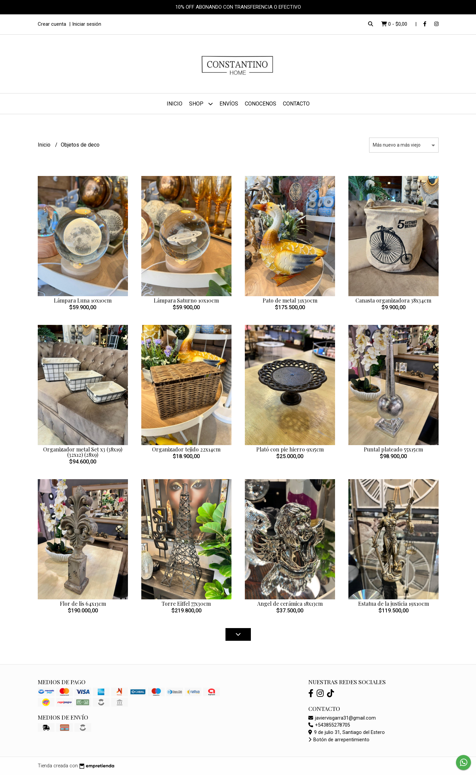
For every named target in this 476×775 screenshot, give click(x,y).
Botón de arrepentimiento (338, 740)
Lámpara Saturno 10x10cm (186, 300)
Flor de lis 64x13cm (83, 603)
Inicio (174, 104)
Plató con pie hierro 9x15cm (290, 449)
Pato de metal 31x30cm (290, 300)
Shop (201, 103)
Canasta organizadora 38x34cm (393, 300)
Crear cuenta (52, 24)
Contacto (296, 104)
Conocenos (260, 104)
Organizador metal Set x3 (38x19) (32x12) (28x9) (82, 452)
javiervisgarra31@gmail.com (342, 718)
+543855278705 (329, 725)
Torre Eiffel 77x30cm (186, 603)
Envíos (228, 104)
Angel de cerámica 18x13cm (290, 603)
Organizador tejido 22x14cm (186, 449)
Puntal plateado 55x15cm (393, 449)
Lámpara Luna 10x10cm (83, 300)
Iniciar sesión (86, 24)
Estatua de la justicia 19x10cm (393, 603)
